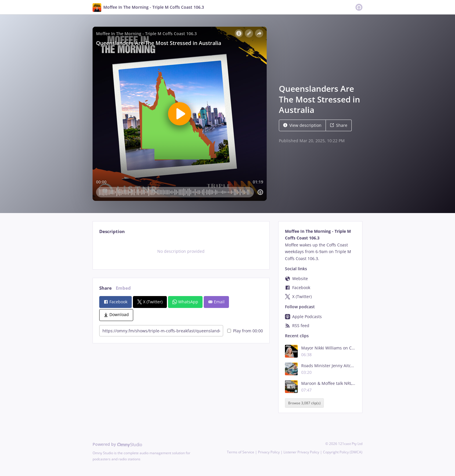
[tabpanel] (181, 251)
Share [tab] (105, 288)
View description (302, 125)
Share (338, 125)
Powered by (117, 444)
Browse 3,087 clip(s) (304, 403)
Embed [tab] (123, 288)
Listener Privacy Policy (301, 452)
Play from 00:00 (245, 330)
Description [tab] (112, 231)
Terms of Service (240, 452)
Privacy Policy (269, 452)
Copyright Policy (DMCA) (342, 452)
